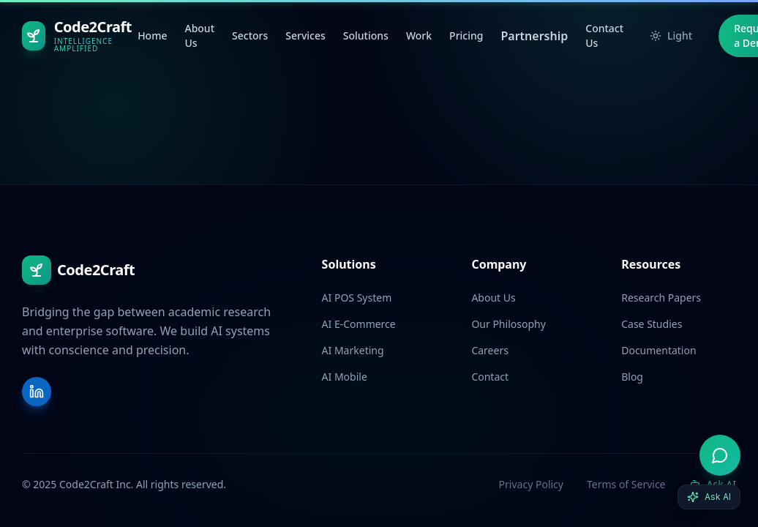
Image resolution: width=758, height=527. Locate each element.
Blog (632, 377)
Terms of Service (626, 484)
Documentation (658, 350)
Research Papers (661, 297)
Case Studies (651, 324)
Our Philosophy (508, 324)
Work (419, 35)
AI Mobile (344, 377)
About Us (199, 35)
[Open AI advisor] (719, 455)
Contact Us (604, 35)
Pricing (466, 35)
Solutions (366, 35)
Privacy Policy (531, 484)
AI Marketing (353, 350)
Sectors (250, 35)
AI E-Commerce (359, 324)
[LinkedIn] (36, 391)
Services (305, 35)
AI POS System (357, 297)
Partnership (534, 36)
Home (152, 35)
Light (671, 35)
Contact (490, 377)
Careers (489, 350)
